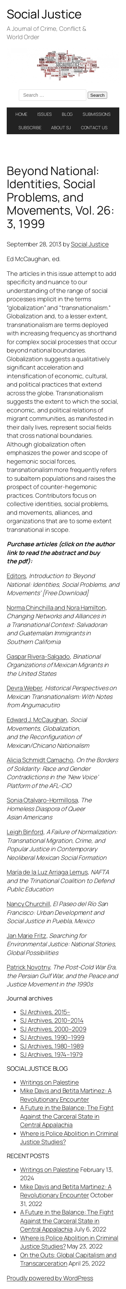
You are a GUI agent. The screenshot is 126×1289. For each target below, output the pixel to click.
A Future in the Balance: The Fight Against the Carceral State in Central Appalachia (67, 1116)
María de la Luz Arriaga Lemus (47, 872)
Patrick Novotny (28, 967)
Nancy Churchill (28, 904)
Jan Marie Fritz (26, 936)
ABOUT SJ (61, 128)
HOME (21, 114)
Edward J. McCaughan (37, 720)
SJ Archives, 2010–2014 (52, 1020)
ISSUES (44, 114)
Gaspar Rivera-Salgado (38, 656)
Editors (16, 576)
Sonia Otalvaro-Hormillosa (42, 800)
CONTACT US (94, 128)
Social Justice (44, 14)
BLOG (67, 114)
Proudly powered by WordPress (50, 1278)
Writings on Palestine (49, 1082)
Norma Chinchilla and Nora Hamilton (56, 607)
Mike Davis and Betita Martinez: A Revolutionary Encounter (66, 1094)
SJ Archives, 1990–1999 (52, 1037)
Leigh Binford (25, 832)
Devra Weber (24, 688)
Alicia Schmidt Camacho (40, 760)
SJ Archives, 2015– (45, 1012)
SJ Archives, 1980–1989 (52, 1046)
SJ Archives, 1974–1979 (51, 1054)
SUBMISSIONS (97, 114)
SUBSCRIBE (29, 128)
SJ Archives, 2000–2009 (53, 1029)
